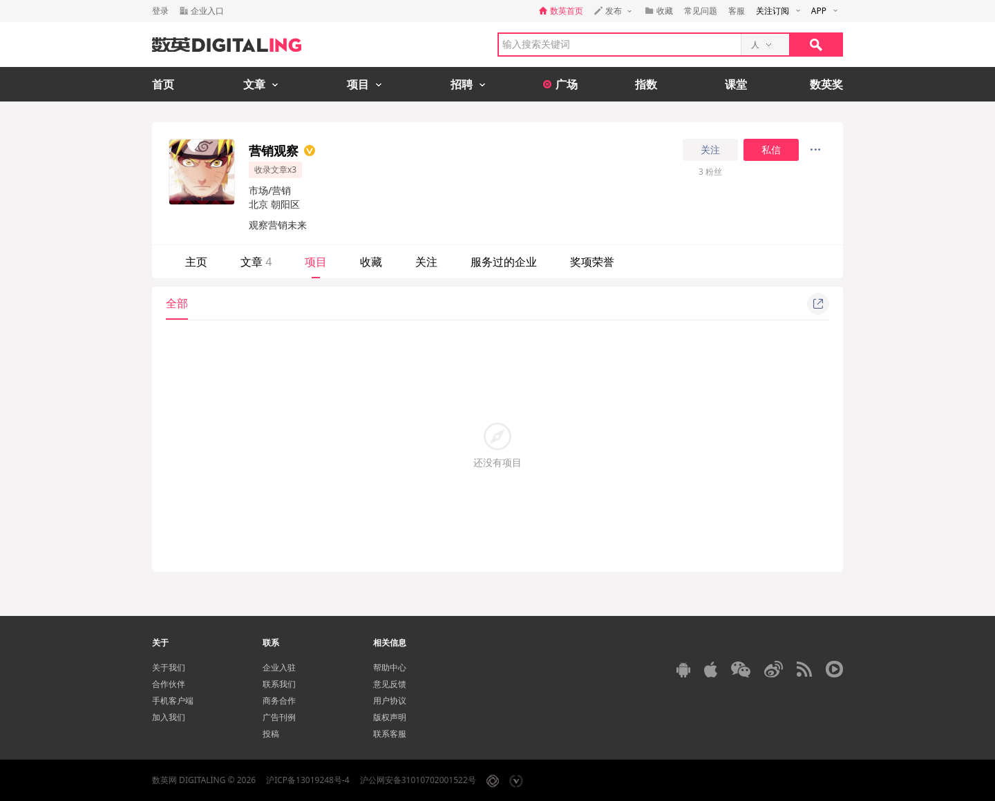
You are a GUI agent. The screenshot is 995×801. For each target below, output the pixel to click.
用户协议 (389, 700)
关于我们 (168, 667)
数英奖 (826, 84)
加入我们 (168, 717)
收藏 (371, 261)
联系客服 (389, 734)
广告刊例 (279, 717)
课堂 (736, 84)
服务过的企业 (504, 261)
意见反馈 (389, 684)
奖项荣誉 (592, 261)
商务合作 (279, 700)
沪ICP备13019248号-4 (308, 780)
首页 (163, 84)
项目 (316, 261)
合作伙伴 (168, 684)
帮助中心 (389, 667)
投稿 (271, 734)
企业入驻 (279, 667)
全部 (177, 303)
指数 (646, 84)
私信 (771, 149)
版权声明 (389, 717)
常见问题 (700, 11)
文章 (256, 261)
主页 (196, 261)
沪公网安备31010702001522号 (418, 780)
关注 (710, 149)
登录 (160, 11)
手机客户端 (172, 700)
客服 (736, 11)
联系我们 (279, 684)
